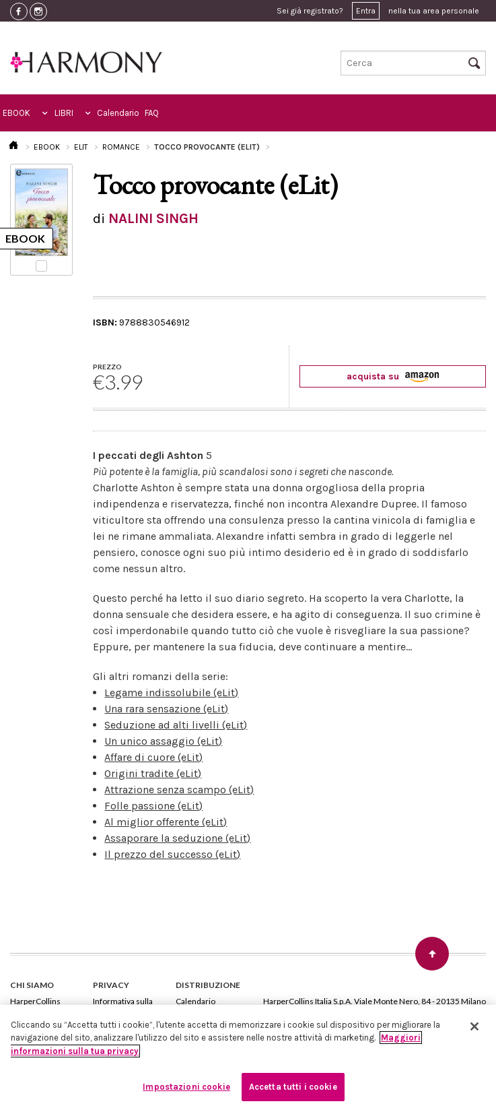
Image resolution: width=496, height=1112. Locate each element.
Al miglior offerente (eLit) (165, 821)
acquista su (393, 376)
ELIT (81, 147)
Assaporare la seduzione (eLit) (177, 838)
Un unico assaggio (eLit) (163, 741)
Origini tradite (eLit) (152, 773)
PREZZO (107, 367)
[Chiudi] (474, 1026)
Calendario (118, 113)
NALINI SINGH (153, 218)
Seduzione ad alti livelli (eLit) (175, 724)
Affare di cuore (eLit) (153, 757)
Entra (366, 11)
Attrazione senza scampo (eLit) (179, 789)
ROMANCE (121, 147)
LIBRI (64, 113)
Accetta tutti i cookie (293, 1087)
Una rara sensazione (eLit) (166, 708)
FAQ (152, 113)
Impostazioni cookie (186, 1087)
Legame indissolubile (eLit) (171, 692)
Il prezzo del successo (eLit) (172, 854)
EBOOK (16, 113)
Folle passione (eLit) (153, 805)
